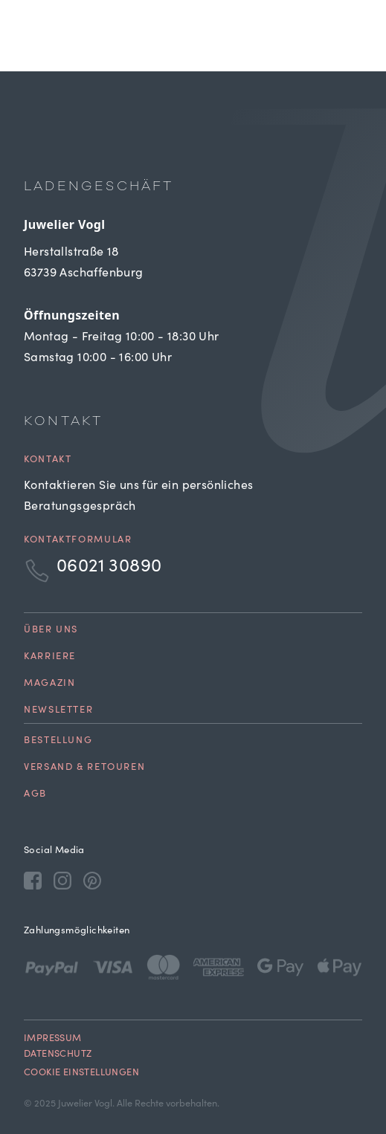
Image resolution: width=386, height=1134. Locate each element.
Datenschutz (57, 1055)
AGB (35, 795)
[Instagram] (62, 880)
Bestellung (58, 741)
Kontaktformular (78, 540)
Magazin (49, 684)
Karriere (50, 657)
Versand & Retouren (84, 768)
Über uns (51, 630)
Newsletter (58, 711)
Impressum (53, 1039)
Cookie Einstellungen (81, 1073)
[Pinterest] (92, 880)
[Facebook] (33, 880)
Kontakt (47, 460)
